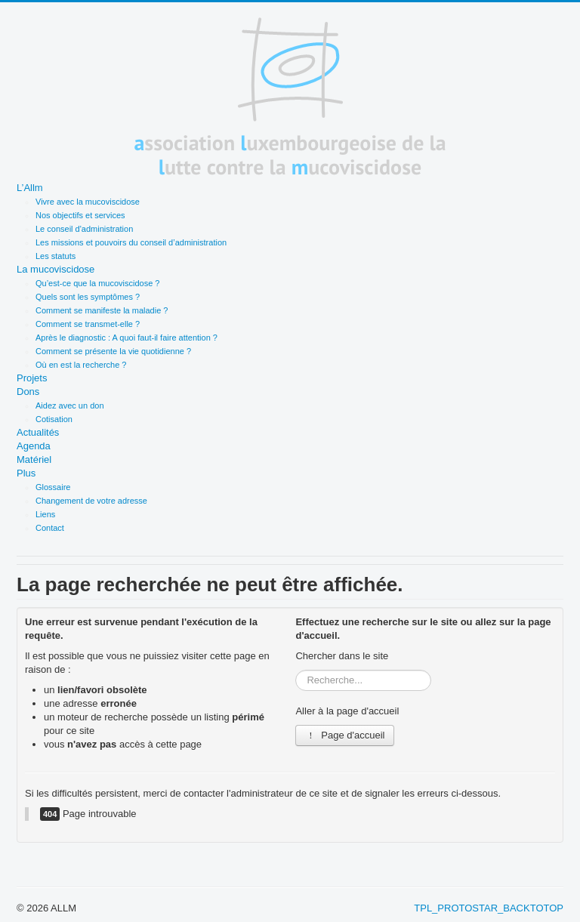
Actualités (38, 432)
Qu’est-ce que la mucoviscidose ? (97, 283)
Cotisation (53, 419)
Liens (45, 514)
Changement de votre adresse (91, 500)
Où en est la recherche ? (80, 364)
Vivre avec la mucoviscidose (87, 201)
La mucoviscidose (55, 269)
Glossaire (52, 487)
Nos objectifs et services (80, 215)
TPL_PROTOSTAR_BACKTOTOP (488, 908)
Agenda (34, 446)
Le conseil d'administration (84, 228)
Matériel (34, 459)
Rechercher (295, 670)
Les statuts (55, 256)
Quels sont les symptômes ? (87, 296)
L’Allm (30, 187)
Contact (49, 527)
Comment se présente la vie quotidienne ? (113, 351)
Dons (28, 391)
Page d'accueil (344, 735)
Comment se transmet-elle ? (87, 323)
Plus (26, 473)
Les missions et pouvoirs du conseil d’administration (131, 242)
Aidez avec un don (69, 405)
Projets (32, 378)
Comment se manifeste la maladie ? (101, 310)
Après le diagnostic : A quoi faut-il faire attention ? (126, 337)
